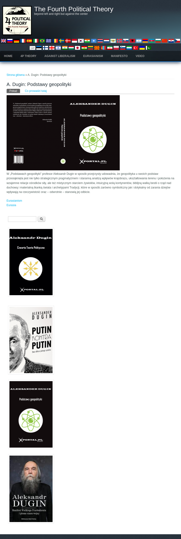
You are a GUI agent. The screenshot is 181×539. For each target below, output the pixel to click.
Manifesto (119, 56)
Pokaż (14, 91)
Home (8, 56)
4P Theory (28, 56)
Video (140, 56)
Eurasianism (93, 56)
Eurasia (11, 205)
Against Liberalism (59, 56)
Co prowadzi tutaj (36, 91)
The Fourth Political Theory (73, 9)
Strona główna (16, 75)
